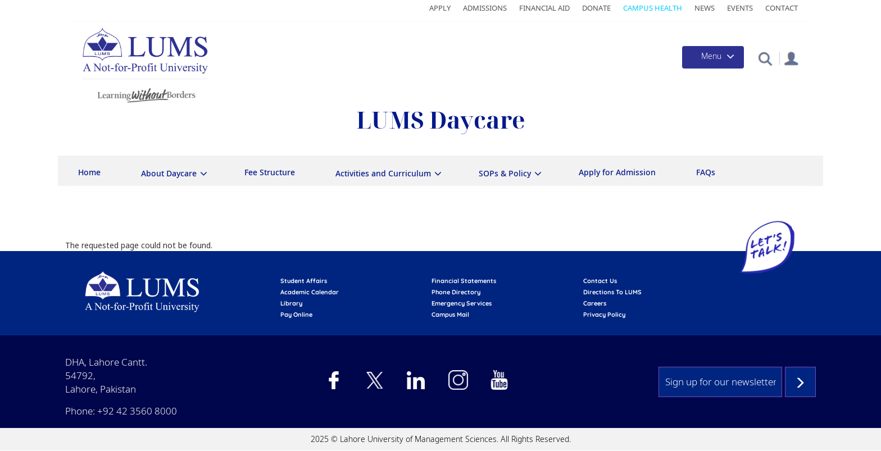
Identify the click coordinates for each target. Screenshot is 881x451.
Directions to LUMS (612, 292)
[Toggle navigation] (713, 57)
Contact (781, 8)
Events (740, 8)
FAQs (705, 172)
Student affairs (303, 281)
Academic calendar (309, 292)
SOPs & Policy (505, 173)
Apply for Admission (617, 172)
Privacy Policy (604, 314)
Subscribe (800, 382)
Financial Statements (464, 281)
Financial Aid (544, 8)
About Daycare (169, 173)
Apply (440, 8)
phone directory (456, 292)
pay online (296, 314)
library (291, 303)
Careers (594, 303)
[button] (765, 58)
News (704, 8)
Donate (596, 8)
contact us (600, 281)
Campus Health (652, 8)
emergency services (462, 303)
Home (89, 172)
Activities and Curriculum (383, 173)
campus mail (450, 314)
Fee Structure (269, 172)
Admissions (485, 8)
